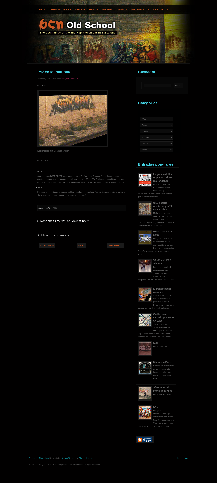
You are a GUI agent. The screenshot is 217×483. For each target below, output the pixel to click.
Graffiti (108, 9)
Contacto (160, 9)
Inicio (42, 9)
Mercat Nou (74, 79)
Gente (122, 9)
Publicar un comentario (53, 235)
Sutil (155, 342)
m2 (67, 79)
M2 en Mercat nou (55, 72)
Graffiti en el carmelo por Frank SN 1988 (163, 317)
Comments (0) (44, 208)
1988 (63, 79)
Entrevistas (140, 9)
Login (186, 458)
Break (93, 9)
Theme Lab (44, 458)
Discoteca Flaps (162, 362)
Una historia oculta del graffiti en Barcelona (163, 206)
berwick (39, 187)
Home (179, 458)
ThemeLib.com (85, 458)
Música (80, 9)
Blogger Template (68, 458)
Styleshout (33, 458)
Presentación (60, 9)
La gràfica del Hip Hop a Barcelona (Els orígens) (163, 177)
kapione (39, 171)
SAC (155, 406)
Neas (44, 85)
